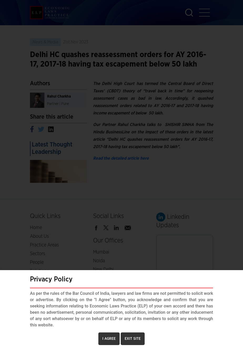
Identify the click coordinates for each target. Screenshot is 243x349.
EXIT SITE (133, 339)
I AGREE (109, 339)
